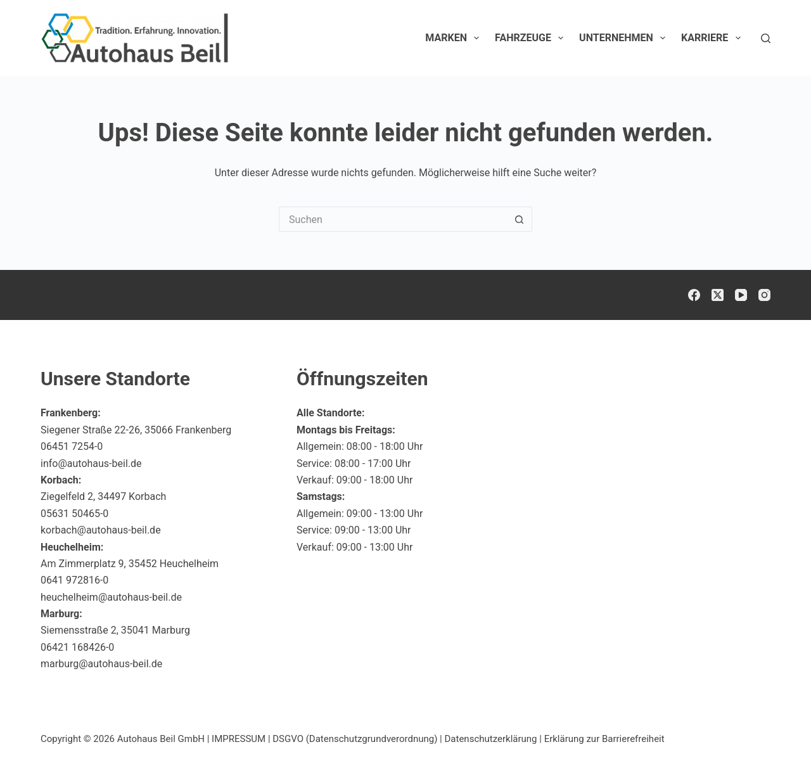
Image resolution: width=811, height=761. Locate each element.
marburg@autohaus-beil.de (101, 664)
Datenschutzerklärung (491, 739)
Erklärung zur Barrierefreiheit (604, 739)
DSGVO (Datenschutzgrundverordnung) (354, 739)
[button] (770, 725)
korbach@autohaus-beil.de (101, 530)
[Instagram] (764, 295)
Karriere (713, 38)
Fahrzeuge (531, 38)
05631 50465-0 (74, 514)
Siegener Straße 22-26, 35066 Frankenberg (136, 430)
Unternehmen (624, 38)
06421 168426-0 (77, 647)
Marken (454, 38)
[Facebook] (694, 295)
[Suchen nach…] (393, 219)
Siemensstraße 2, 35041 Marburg (115, 630)
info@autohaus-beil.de (91, 463)
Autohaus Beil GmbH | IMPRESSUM (191, 739)
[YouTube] (741, 295)
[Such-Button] (519, 219)
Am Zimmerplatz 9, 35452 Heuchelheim (130, 564)
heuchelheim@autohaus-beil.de (111, 597)
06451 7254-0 (72, 446)
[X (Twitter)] (718, 295)
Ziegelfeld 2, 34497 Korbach (103, 496)
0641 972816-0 (74, 580)
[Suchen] (765, 38)
